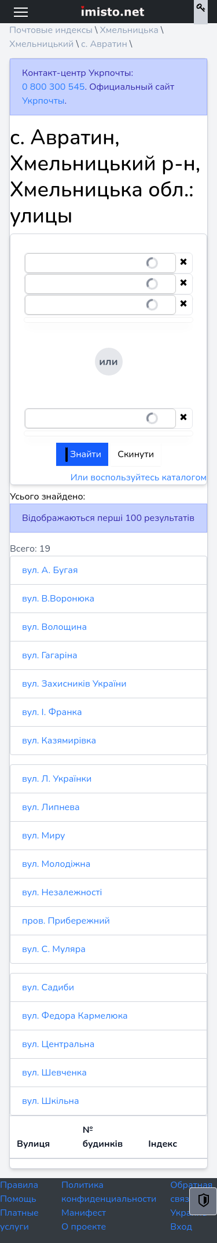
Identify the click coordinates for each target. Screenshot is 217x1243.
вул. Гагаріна (50, 655)
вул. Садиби (48, 987)
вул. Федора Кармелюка (75, 1015)
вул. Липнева (51, 807)
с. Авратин (104, 44)
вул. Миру (43, 835)
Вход (181, 1226)
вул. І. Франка (52, 712)
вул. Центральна (58, 1044)
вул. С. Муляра (54, 949)
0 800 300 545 (53, 87)
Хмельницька (129, 30)
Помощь (18, 1199)
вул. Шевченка (54, 1072)
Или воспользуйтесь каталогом (139, 477)
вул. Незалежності (62, 892)
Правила (19, 1185)
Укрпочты (43, 100)
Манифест (83, 1212)
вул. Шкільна (50, 1101)
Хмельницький (41, 44)
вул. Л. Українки (56, 778)
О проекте (83, 1226)
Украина (188, 1212)
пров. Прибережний (66, 920)
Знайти (83, 454)
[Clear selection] (183, 263)
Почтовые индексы (51, 30)
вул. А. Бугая (50, 570)
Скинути (135, 454)
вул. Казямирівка (59, 740)
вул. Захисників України (74, 683)
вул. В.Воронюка (58, 598)
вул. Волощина (54, 627)
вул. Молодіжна (56, 864)
